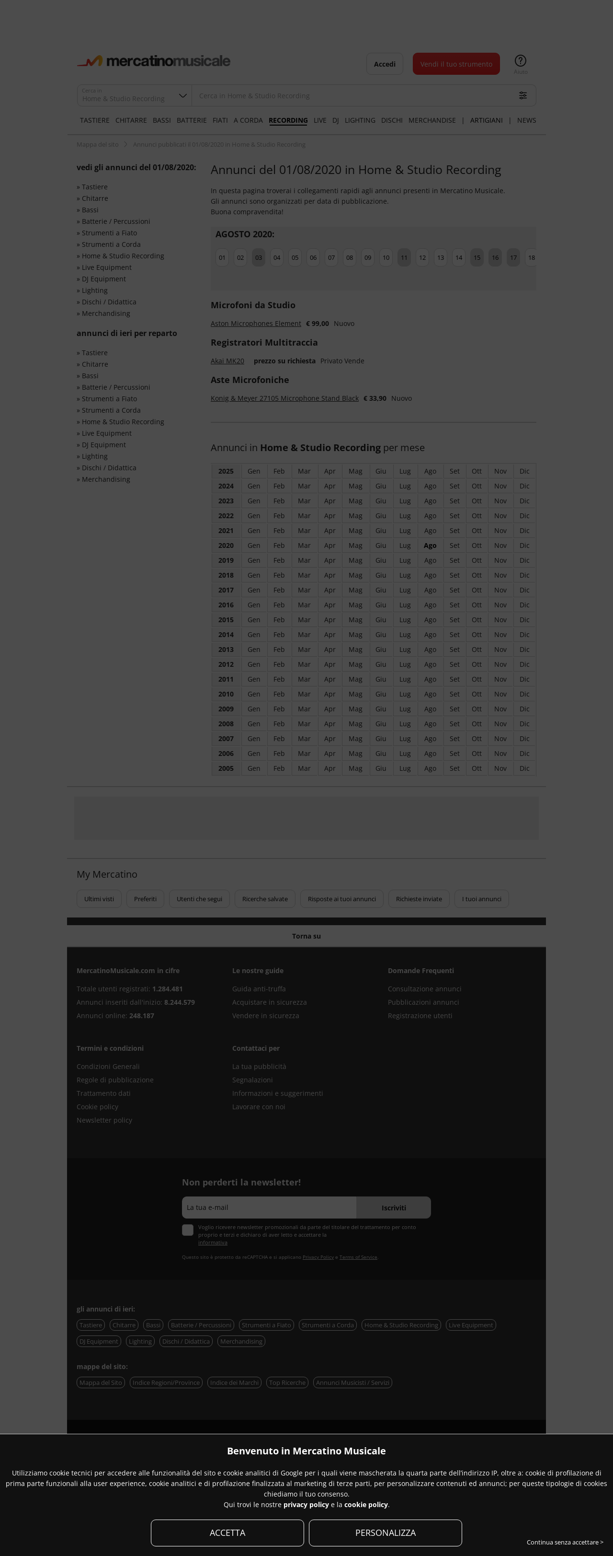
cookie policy (366, 1504)
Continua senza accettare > (565, 1542)
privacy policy (306, 1504)
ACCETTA (227, 1532)
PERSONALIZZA (385, 1532)
